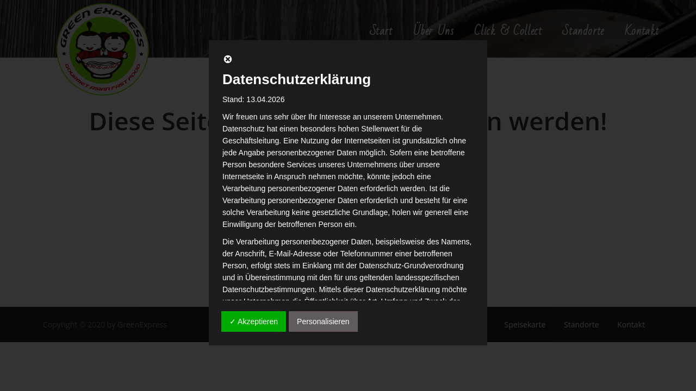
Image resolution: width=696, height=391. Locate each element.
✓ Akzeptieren (253, 321)
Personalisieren (323, 321)
